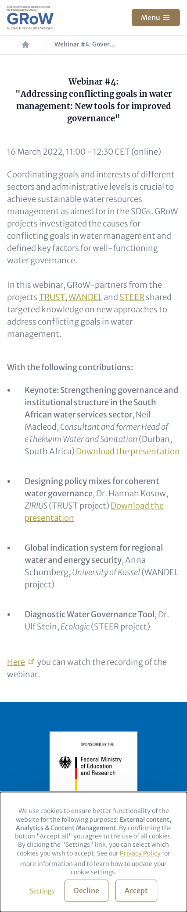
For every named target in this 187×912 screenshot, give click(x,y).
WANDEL (85, 297)
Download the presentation (128, 451)
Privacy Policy (140, 853)
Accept (136, 890)
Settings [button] (42, 891)
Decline (86, 890)
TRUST (52, 297)
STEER (131, 297)
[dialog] (93, 852)
